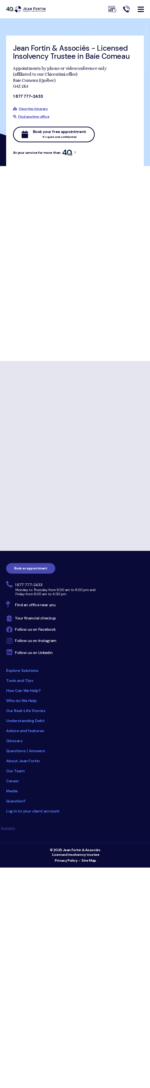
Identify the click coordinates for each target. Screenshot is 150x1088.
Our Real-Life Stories (25, 710)
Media (11, 791)
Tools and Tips (19, 680)
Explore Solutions (22, 670)
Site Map (89, 860)
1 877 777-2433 (28, 96)
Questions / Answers (25, 750)
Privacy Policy (66, 860)
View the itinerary (33, 109)
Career (12, 781)
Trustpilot (7, 828)
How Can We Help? (23, 690)
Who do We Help (21, 700)
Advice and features (25, 730)
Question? (16, 801)
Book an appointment (30, 568)
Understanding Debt (25, 720)
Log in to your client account (32, 811)
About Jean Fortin (23, 760)
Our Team (15, 771)
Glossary (14, 740)
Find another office (31, 116)
